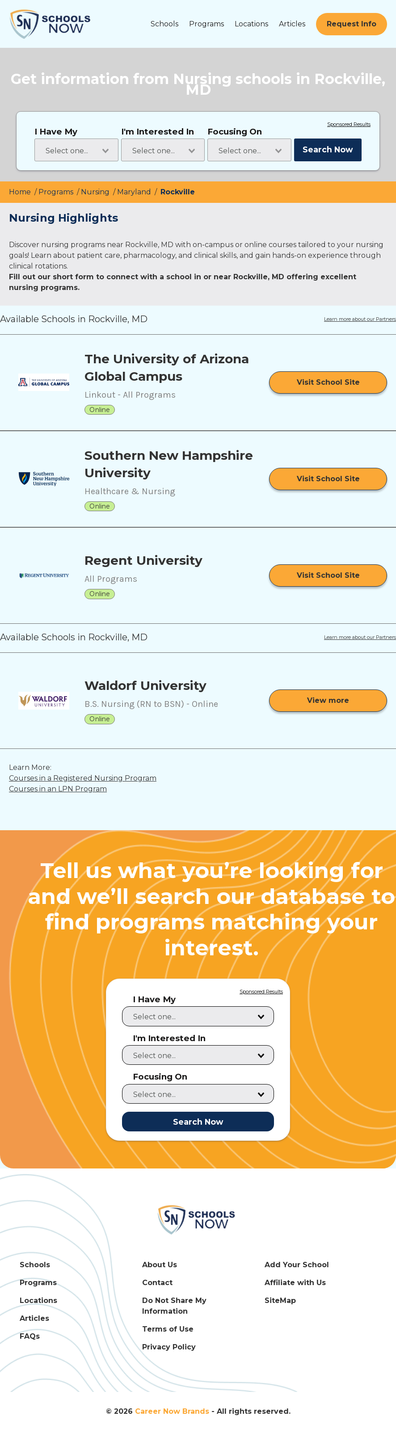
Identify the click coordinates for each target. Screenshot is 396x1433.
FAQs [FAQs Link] (30, 1336)
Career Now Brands (172, 1411)
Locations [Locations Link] (38, 1300)
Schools (164, 24)
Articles (292, 24)
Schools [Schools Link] (35, 1265)
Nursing (96, 192)
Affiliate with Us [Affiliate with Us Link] (295, 1282)
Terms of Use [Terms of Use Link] (168, 1329)
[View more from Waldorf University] (328, 700)
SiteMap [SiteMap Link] (280, 1300)
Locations (251, 24)
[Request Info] (351, 24)
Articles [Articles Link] (34, 1318)
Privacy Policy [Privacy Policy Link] (169, 1347)
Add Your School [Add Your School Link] (297, 1265)
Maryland (135, 192)
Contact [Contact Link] (157, 1282)
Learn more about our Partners (360, 319)
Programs (206, 24)
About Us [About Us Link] (159, 1265)
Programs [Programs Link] (38, 1282)
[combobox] (76, 150)
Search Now (328, 149)
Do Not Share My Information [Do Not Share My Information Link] (174, 1305)
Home (21, 192)
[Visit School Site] (328, 382)
